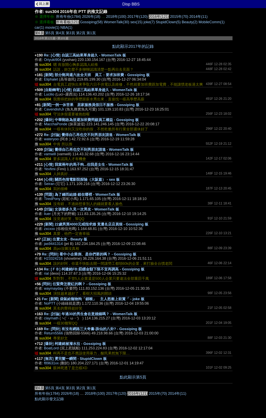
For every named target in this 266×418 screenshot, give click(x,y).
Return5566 (53, 333)
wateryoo (51, 139)
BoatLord (51, 348)
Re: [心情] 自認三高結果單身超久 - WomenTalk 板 (85, 55)
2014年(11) (198, 17)
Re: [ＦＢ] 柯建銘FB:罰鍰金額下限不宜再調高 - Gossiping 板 (94, 269)
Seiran (49, 184)
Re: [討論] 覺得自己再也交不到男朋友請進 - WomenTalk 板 (92, 135)
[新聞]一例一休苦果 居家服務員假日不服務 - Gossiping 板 (90, 105)
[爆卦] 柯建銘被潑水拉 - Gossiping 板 (75, 344)
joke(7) (149, 22)
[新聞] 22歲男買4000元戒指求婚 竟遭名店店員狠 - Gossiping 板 (96, 224)
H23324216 (53, 258)
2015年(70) (179, 17)
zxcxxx (49, 229)
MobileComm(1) (212, 22)
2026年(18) (91, 17)
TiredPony (52, 199)
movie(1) (52, 28)
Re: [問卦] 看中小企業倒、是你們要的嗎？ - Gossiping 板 (89, 254)
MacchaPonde (55, 124)
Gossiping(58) (91, 22)
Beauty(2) (190, 22)
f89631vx (51, 363)
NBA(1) (66, 28)
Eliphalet (51, 79)
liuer (47, 214)
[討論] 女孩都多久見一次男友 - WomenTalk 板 (81, 209)
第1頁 (91, 33)
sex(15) (136, 22)
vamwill (50, 154)
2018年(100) (116, 17)
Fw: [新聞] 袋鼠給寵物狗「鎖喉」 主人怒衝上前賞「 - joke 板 (93, 299)
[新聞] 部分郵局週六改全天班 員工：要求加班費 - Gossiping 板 (97, 75)
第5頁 (49, 33)
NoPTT (50, 303)
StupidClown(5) (168, 22)
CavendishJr (54, 109)
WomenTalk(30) (116, 22)
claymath (51, 318)
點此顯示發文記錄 (49, 399)
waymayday (53, 288)
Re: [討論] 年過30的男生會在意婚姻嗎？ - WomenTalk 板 (90, 314)
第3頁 (70, 33)
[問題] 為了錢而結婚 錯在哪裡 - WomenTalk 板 (82, 195)
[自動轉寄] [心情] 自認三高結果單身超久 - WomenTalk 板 (90, 90)
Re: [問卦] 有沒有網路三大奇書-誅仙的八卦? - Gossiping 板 (93, 329)
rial (46, 273)
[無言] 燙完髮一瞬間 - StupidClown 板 (75, 359)
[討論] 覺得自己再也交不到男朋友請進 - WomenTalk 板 (89, 150)
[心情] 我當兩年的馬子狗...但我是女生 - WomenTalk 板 (88, 165)
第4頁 (60, 33)
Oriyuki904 (52, 60)
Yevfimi (50, 169)
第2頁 (80, 33)
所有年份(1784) (68, 17)
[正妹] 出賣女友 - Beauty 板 (64, 239)
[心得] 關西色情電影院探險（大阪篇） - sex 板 (82, 180)
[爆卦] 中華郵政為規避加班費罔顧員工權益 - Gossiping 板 (91, 120)
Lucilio (49, 94)
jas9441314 (53, 244)
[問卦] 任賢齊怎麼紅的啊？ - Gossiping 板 (76, 284)
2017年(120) (137, 17)
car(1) (39, 28)
